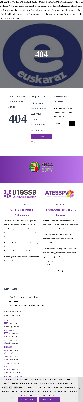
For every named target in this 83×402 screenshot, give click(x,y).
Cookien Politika (27, 400)
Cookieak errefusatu (49, 400)
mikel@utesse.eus (12, 327)
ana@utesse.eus (12, 343)
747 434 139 (12, 340)
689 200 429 (14, 350)
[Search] (72, 123)
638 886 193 (14, 370)
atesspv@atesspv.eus (13, 311)
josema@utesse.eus (13, 366)
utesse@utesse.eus (13, 315)
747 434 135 (14, 363)
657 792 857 (13, 334)
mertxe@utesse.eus (13, 353)
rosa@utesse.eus (12, 337)
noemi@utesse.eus (13, 372)
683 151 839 (14, 324)
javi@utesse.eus (12, 359)
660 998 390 (12, 357)
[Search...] (61, 123)
